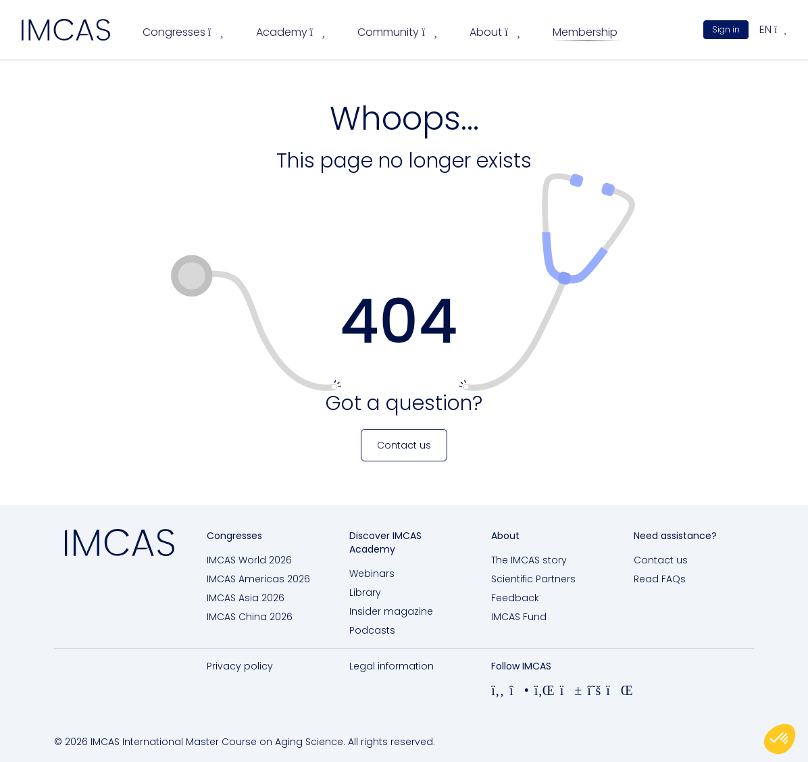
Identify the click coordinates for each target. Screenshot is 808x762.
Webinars (372, 573)
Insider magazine (391, 611)
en (772, 29)
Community (397, 32)
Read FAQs (660, 579)
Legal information (391, 666)
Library (365, 592)
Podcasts (372, 630)
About (495, 32)
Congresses (183, 32)
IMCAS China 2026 (250, 617)
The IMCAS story (529, 560)
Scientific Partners (533, 579)
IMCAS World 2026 (249, 560)
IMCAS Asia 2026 (245, 598)
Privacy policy (240, 666)
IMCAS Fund (519, 617)
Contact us (661, 560)
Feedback (515, 598)
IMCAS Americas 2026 (258, 579)
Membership (585, 32)
